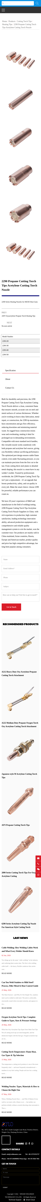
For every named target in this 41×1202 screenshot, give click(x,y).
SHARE (20, 1143)
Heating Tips (7, 24)
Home (4, 21)
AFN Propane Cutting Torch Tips (16, 825)
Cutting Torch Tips (24, 21)
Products (12, 21)
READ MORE (7, 973)
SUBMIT (5, 1187)
